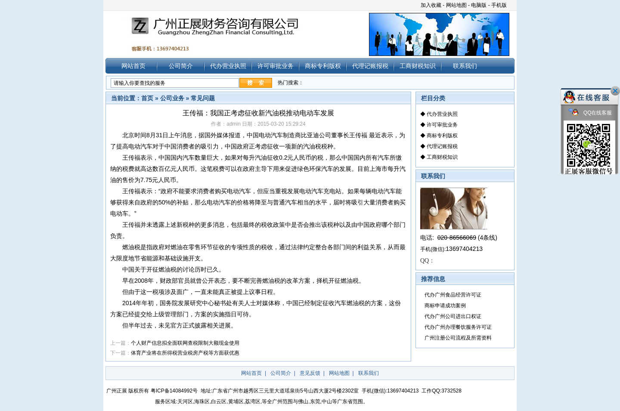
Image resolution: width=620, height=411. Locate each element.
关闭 (615, 91)
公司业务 (172, 98)
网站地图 (456, 5)
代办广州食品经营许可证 (453, 295)
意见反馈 (310, 373)
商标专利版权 (323, 65)
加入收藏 (431, 5)
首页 (147, 98)
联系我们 (465, 65)
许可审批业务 (275, 65)
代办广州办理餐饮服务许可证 (458, 327)
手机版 (499, 5)
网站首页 (133, 65)
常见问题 (203, 98)
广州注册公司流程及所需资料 (458, 338)
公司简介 (181, 65)
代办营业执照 (228, 65)
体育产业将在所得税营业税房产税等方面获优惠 (185, 353)
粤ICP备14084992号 (174, 391)
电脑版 (479, 5)
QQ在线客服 (590, 112)
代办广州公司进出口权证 (453, 316)
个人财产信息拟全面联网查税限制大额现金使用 (185, 343)
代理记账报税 (370, 65)
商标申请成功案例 (445, 306)
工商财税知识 (418, 65)
